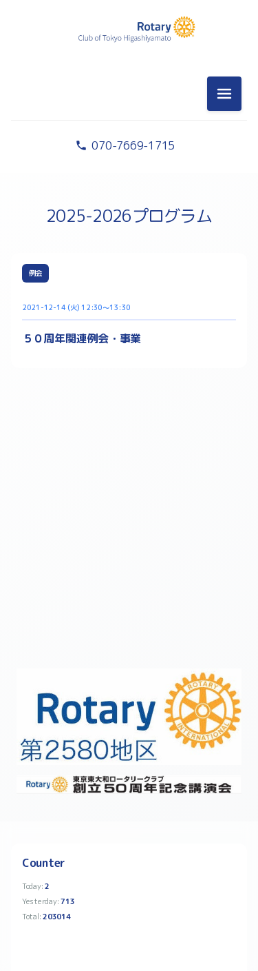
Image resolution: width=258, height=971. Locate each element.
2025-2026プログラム (129, 215)
